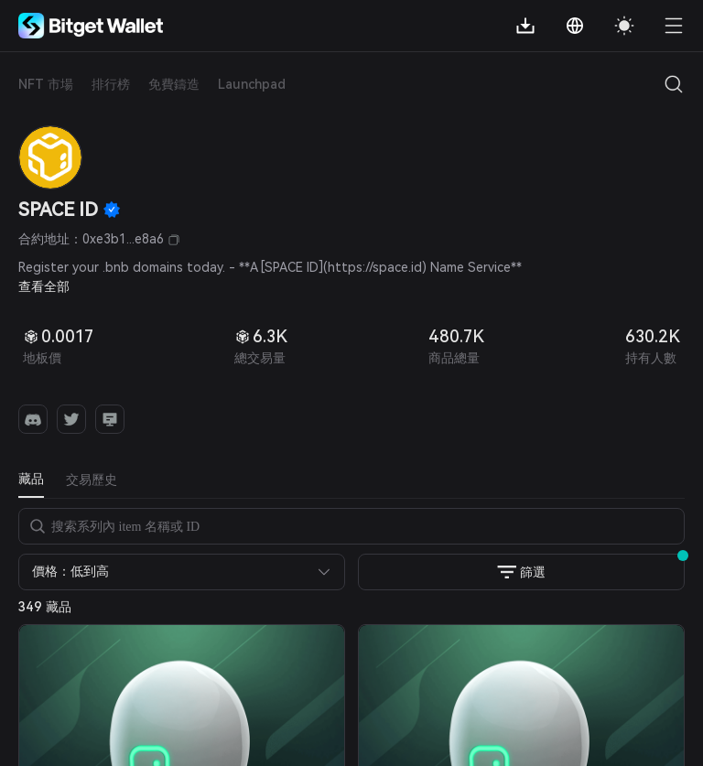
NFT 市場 (45, 84)
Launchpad (252, 84)
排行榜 (111, 84)
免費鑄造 (174, 84)
